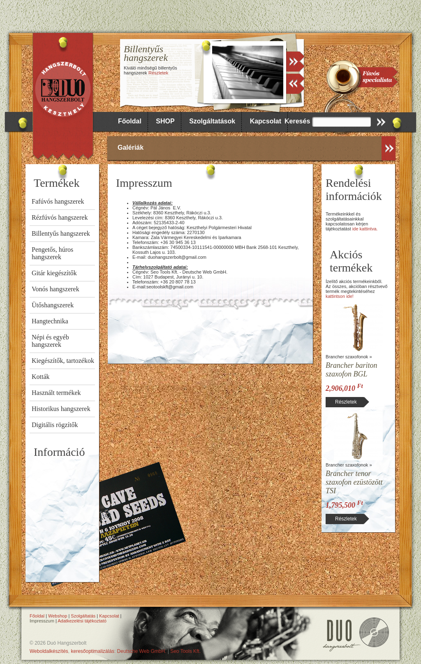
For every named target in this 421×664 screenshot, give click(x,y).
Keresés (297, 121)
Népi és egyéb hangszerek (50, 341)
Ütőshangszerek (53, 305)
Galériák (130, 147)
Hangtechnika (50, 321)
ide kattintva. (365, 228)
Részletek (158, 72)
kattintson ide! (340, 296)
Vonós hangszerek (55, 289)
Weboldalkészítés (49, 651)
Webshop (57, 615)
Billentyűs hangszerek (61, 233)
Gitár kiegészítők (54, 272)
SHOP (165, 121)
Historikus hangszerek (61, 408)
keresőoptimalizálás (92, 651)
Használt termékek (56, 392)
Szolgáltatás (83, 615)
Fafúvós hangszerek (58, 201)
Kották (41, 376)
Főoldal (129, 121)
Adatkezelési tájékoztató (82, 620)
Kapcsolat (265, 121)
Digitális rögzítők (55, 424)
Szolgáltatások (212, 121)
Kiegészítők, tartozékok (63, 360)
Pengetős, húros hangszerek (52, 253)
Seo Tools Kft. (185, 651)
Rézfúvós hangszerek (60, 217)
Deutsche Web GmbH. (142, 651)
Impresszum (42, 620)
